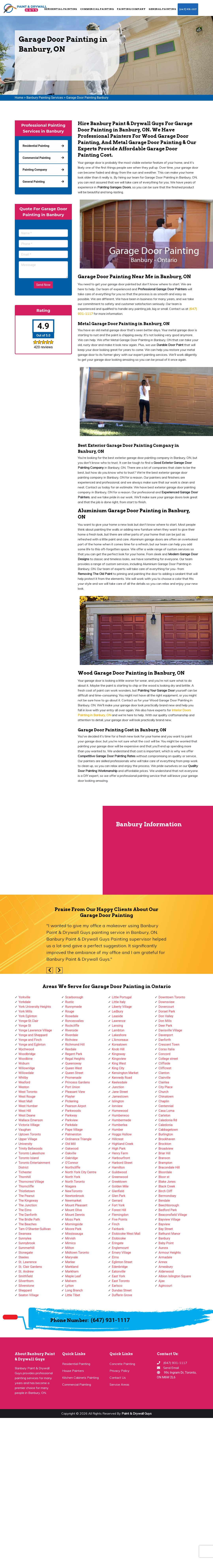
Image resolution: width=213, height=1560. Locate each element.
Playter (70, 1096)
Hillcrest (118, 1139)
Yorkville (24, 997)
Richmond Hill (75, 1044)
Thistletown (27, 1191)
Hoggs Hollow (122, 1134)
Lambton (118, 1030)
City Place (166, 1087)
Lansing (117, 1025)
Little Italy (119, 1002)
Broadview (166, 1148)
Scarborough (74, 997)
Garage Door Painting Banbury (87, 97)
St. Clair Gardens (30, 1267)
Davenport (166, 1035)
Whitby (23, 1077)
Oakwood (71, 1148)
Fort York (118, 1205)
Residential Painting (60, 9)
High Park (119, 1148)
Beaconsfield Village (173, 1215)
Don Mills (165, 1021)
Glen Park (118, 1196)
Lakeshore (119, 1035)
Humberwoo (120, 1115)
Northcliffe (72, 1167)
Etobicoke (119, 1238)
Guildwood (119, 1172)
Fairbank (118, 1229)
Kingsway (118, 1054)
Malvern (70, 1281)
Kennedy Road (122, 1077)
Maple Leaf (73, 1276)
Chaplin (164, 1101)
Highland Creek (122, 1144)
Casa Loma (167, 1111)
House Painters (73, 1371)
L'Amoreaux (120, 1040)
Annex (163, 1262)
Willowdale (26, 1073)
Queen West (73, 1068)
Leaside (117, 1016)
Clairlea (164, 1082)
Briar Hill (164, 1153)
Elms (115, 1257)
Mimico (70, 1243)
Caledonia (166, 1125)
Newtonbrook (74, 1196)
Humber (117, 1129)
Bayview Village (169, 1219)
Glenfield (118, 1191)
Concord (164, 1054)
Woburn (24, 1063)
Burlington (166, 1134)
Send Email (171, 1368)
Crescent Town (169, 1044)
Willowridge (27, 1068)
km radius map (51, 850)
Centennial (166, 1106)
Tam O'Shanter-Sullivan (35, 1229)
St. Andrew (26, 1271)
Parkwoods (73, 1111)
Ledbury (117, 1011)
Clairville (164, 1077)
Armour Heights (170, 1252)
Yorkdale (25, 1002)
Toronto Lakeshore (32, 1153)
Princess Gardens (77, 1082)
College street (168, 1059)
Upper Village (28, 1139)
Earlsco (117, 1286)
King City (118, 1068)
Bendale (164, 1200)
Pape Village (74, 1129)
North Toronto (75, 1181)
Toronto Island (29, 1158)
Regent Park (73, 1054)
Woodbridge (27, 1054)
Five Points (119, 1219)
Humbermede (121, 1120)
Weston (24, 1087)
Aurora (163, 1248)
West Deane (27, 1115)
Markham (72, 1271)
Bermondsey (167, 1196)
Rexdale (70, 1049)
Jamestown (120, 1096)
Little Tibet (72, 1295)
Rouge (69, 1011)
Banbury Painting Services (44, 97)
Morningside (74, 1224)
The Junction (28, 1205)
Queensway (73, 1063)
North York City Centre (80, 1172)
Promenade (73, 1077)
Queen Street (74, 1073)
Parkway (71, 1115)
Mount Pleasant (76, 1205)
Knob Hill (118, 1049)
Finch (116, 1224)
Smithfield (26, 1276)
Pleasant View (75, 1092)
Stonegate (26, 1252)
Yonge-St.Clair (28, 1021)
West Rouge (27, 1096)
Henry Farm (120, 1153)
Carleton (164, 1115)
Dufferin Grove (122, 1295)
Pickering (71, 1101)
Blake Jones (167, 1181)
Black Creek (167, 1186)
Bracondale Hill (169, 1167)
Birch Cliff (165, 1191)
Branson (164, 1158)
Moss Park (72, 1219)
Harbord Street (122, 1163)
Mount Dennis (75, 1215)
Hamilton (118, 1167)
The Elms (25, 1210)
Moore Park (73, 1229)
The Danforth (28, 1215)
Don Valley (166, 1016)
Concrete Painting (122, 1364)
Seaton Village (29, 1295)
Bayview (164, 1224)
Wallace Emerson (31, 1120)
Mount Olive (73, 1210)
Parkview (71, 1120)
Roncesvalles (74, 1021)
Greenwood (120, 1177)
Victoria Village (29, 1125)
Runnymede (73, 1007)
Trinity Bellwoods (31, 1148)
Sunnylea (25, 1238)
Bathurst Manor (169, 1234)
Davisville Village (170, 1030)
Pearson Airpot (75, 1106)
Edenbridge (120, 1267)
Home (19, 97)
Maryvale (71, 1257)
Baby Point (166, 1243)
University (25, 1144)
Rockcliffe (72, 1025)
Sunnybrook (27, 1243)
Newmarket (73, 1200)
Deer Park (165, 1025)
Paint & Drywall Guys (137, 1413)
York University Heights (35, 1007)
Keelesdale (119, 1082)
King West (119, 1063)
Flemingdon (120, 1215)
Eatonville (119, 1271)
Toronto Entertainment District (34, 1165)
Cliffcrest (165, 1068)
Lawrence (119, 1021)
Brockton (165, 1144)
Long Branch (74, 1290)
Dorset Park (167, 1011)
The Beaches (28, 1224)
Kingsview (119, 1059)
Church (164, 1092)
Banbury (164, 1238)
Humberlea (119, 1125)
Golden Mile (120, 1186)
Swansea (25, 1234)
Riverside (71, 1030)
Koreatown (119, 1044)
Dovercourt (166, 1007)
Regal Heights (75, 1059)
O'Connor (71, 1163)
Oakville (70, 1153)
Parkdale (71, 1125)
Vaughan (25, 1129)
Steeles (24, 1257)
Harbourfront (121, 1158)
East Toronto (121, 1281)
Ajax (162, 1281)
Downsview (167, 1002)
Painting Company (131, 9)
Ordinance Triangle (78, 1139)
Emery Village (121, 1252)
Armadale (165, 1257)
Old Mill (70, 1144)
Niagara (70, 1186)
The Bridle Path (29, 1219)
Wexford (24, 1082)
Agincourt (165, 1286)
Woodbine (26, 1059)
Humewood (120, 1111)
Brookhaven (167, 1139)
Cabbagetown (168, 1129)
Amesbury (166, 1267)
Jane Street (120, 1092)
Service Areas (119, 1384)
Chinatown (166, 1096)
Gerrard (117, 1200)
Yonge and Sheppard (33, 1035)
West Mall (25, 1101)
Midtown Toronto (77, 1252)
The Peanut (27, 1196)
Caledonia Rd (168, 1120)
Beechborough (169, 1205)
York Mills (25, 1011)
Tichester (25, 1172)
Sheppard (25, 1290)
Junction (118, 1087)
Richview (71, 1040)
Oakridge (71, 1158)
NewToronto (73, 1191)
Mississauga (74, 1234)
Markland (71, 1267)
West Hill (25, 1111)
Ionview (117, 1106)
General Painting (162, 9)
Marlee (70, 1262)
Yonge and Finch (30, 1040)
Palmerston (73, 1134)
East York (118, 1276)
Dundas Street (122, 1290)
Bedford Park (168, 1210)
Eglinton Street (122, 1262)
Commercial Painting (97, 9)
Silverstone (26, 1286)
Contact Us (118, 1378)
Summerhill (27, 1248)
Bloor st (164, 1177)
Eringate (118, 1243)
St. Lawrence (28, 1262)
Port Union (72, 1087)
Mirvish (70, 1238)
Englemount (120, 1248)
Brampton (165, 1163)
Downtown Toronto (172, 997)
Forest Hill (119, 1210)
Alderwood (166, 1271)
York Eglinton (28, 1016)
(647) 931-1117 (188, 9)
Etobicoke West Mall (126, 1234)
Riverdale (71, 1035)
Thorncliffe (26, 1186)
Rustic (69, 1002)
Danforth (165, 1040)
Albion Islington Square (175, 1276)
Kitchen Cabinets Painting (80, 1378)
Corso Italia (167, 1049)
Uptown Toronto (30, 1134)
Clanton (164, 1073)
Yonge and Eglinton (32, 1044)
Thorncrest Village (31, 1181)
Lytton (69, 1286)
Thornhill (25, 1177)
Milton (69, 1248)
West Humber (28, 1106)
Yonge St (25, 1025)
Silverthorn (26, 1281)
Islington (118, 1101)
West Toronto (28, 1092)
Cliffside (164, 1063)
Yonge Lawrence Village (35, 1030)
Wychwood (26, 1049)
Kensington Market (125, 1073)
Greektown (119, 1181)
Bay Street (166, 1229)
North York (72, 1177)
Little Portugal (122, 997)
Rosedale (71, 1016)
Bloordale (165, 1172)
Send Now (43, 285)
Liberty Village (122, 1007)
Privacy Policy (119, 1371)
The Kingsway (28, 1200)
